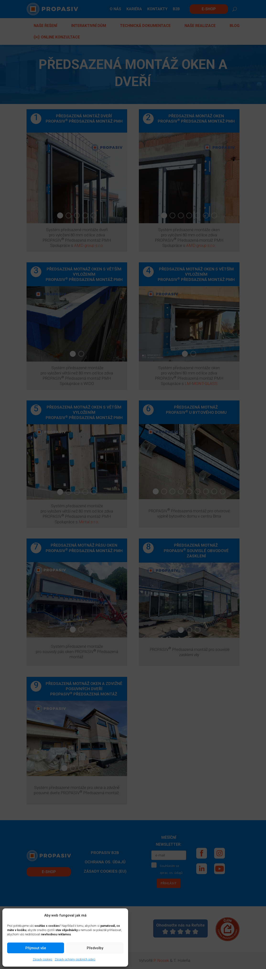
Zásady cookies (42, 959)
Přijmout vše (35, 948)
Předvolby (95, 948)
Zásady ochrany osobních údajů (75, 959)
